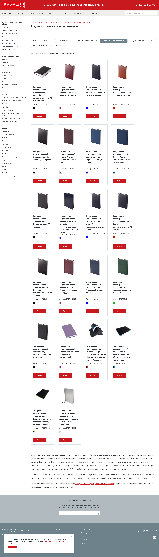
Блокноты (5, 62)
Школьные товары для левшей (12, 176)
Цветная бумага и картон (10, 88)
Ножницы (5, 150)
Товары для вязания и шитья (11, 118)
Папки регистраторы (9, 40)
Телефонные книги (8, 49)
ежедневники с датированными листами (94, 484)
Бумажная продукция (10, 56)
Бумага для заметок (8, 65)
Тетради (4, 59)
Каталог (22, 13)
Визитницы (5, 27)
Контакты (84, 543)
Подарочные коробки (9, 84)
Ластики (4, 137)
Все (34, 41)
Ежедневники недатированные (113, 41)
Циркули (5, 172)
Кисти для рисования (9, 134)
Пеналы (4, 153)
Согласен (12, 547)
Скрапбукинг (6, 107)
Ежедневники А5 (65, 41)
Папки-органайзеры (8, 43)
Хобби (4, 94)
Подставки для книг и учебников (13, 157)
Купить (39, 116)
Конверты (5, 78)
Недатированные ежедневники (82, 22)
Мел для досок (6, 147)
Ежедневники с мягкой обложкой (142, 41)
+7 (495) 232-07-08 (145, 5)
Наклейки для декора (9, 104)
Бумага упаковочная (8, 69)
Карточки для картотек (9, 30)
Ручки (4, 160)
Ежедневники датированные (86, 41)
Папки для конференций (10, 37)
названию (53, 53)
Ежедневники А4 (47, 41)
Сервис (83, 536)
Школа (4, 128)
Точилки (4, 166)
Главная (33, 22)
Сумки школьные (7, 163)
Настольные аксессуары (10, 33)
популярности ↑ (68, 53)
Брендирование (86, 533)
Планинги (5, 81)
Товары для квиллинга (9, 121)
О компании (85, 529)
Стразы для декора (8, 110)
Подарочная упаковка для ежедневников (48, 45)
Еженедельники (7, 75)
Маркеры (5, 144)
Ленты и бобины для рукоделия (12, 100)
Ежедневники (6, 72)
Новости (84, 539)
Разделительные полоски (10, 46)
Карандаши (5, 131)
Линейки (5, 141)
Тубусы (4, 169)
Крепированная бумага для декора (14, 97)
